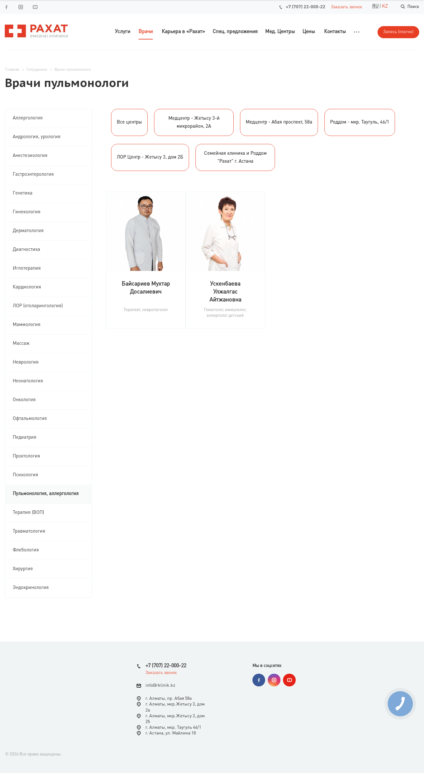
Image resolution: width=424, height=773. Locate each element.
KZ (385, 6)
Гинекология (26, 212)
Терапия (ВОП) (28, 512)
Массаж (21, 343)
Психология (25, 475)
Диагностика (26, 249)
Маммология (26, 325)
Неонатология (28, 381)
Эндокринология (31, 587)
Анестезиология (30, 155)
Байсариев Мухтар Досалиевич (146, 288)
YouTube (35, 7)
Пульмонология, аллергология (46, 494)
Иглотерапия (27, 268)
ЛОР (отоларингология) (38, 306)
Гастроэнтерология (33, 174)
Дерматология (28, 231)
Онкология (24, 400)
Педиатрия (24, 437)
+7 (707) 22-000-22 (305, 7)
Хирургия (23, 569)
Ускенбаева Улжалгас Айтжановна (225, 292)
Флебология (26, 550)
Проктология (26, 456)
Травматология (29, 531)
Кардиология (27, 287)
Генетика (22, 193)
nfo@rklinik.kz (161, 685)
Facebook (6, 7)
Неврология (26, 362)
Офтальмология (30, 418)
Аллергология (28, 118)
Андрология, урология (36, 137)
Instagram (20, 7)
